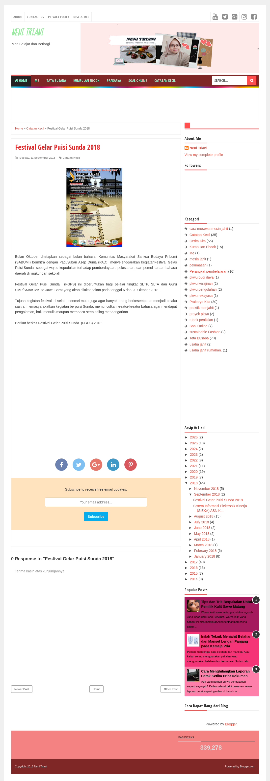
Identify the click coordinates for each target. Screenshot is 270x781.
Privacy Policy (58, 17)
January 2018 (205, 556)
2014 (194, 579)
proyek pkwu (199, 314)
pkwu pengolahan (203, 289)
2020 (194, 472)
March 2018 (203, 545)
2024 (194, 449)
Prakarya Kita (199, 302)
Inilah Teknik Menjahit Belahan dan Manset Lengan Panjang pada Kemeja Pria (226, 641)
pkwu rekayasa (201, 296)
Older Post (171, 689)
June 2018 (202, 528)
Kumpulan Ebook (86, 80)
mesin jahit (197, 259)
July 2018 (202, 522)
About (18, 17)
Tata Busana (56, 80)
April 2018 (202, 539)
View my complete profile (204, 155)
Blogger (231, 724)
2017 (194, 562)
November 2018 (207, 489)
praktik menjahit (201, 308)
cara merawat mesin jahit (208, 229)
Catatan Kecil (165, 80)
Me (37, 80)
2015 (194, 573)
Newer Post (21, 689)
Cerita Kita (197, 241)
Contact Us (35, 17)
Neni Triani (27, 32)
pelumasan (198, 265)
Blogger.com (247, 766)
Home (21, 80)
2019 (194, 477)
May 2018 (202, 534)
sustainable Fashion (204, 332)
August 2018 (204, 516)
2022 (194, 460)
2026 (194, 437)
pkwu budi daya (201, 277)
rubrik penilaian (201, 320)
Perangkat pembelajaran (208, 271)
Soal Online (137, 80)
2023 (194, 454)
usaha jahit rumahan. (205, 350)
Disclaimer (81, 17)
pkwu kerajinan (201, 283)
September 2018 (207, 494)
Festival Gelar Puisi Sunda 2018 (218, 500)
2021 (194, 466)
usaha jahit (197, 344)
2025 (194, 443)
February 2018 (205, 551)
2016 (194, 568)
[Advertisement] (135, 102)
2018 (194, 483)
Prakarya (114, 80)
